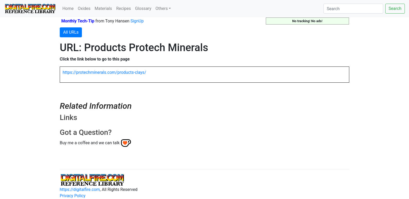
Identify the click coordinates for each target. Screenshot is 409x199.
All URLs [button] (71, 32)
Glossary (143, 8)
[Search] (353, 9)
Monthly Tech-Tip (77, 21)
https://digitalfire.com (80, 189)
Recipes (123, 8)
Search (395, 8)
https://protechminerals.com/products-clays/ (104, 72)
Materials (103, 8)
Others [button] (161, 8)
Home (68, 8)
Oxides (84, 8)
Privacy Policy (73, 195)
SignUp (137, 21)
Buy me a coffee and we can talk (90, 142)
